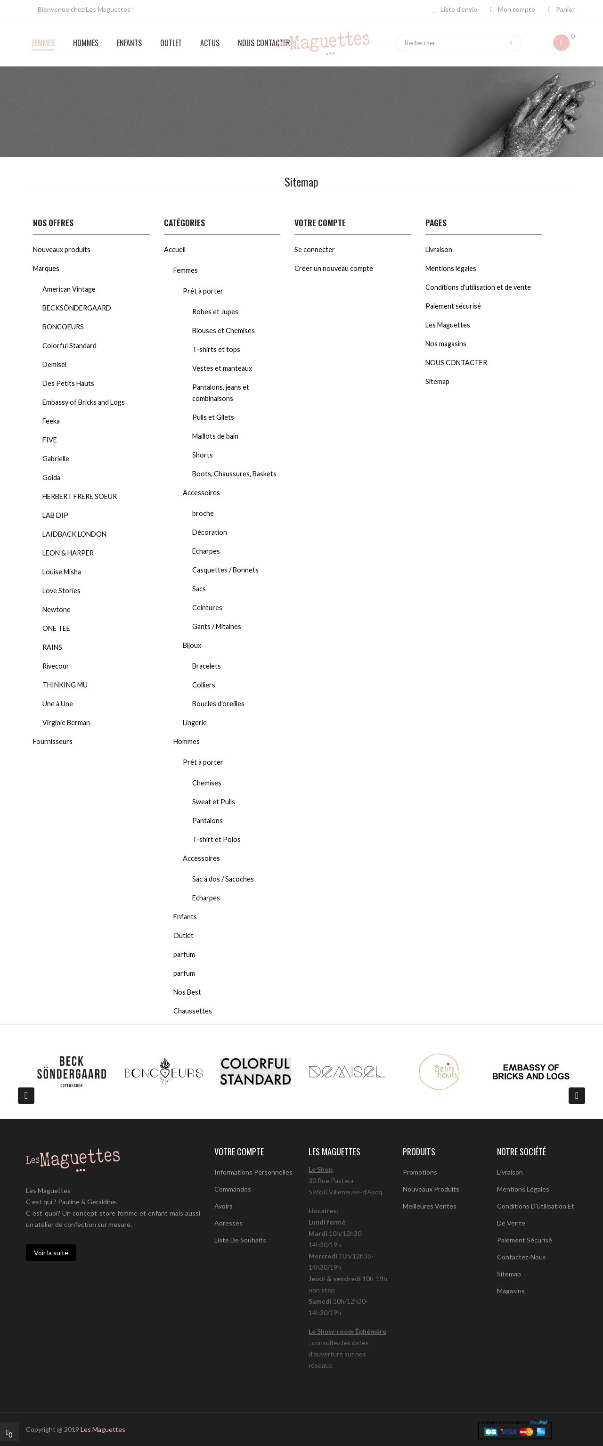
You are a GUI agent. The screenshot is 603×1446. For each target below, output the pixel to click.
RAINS (52, 647)
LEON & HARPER (68, 553)
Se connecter (314, 249)
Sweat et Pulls (213, 802)
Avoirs (223, 1206)
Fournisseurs (53, 741)
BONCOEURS (63, 327)
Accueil (175, 249)
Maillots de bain (215, 436)
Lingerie (195, 723)
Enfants (185, 917)
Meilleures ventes (429, 1206)
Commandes (232, 1189)
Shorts (202, 455)
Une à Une (57, 704)
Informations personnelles (253, 1172)
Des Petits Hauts (68, 383)
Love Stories (61, 591)
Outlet (183, 935)
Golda (51, 478)
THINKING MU (65, 685)
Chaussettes (192, 1011)
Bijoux (192, 645)
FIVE (49, 440)
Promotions (420, 1172)
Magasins (511, 1291)
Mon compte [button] (512, 9)
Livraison (438, 249)
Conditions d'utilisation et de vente (478, 287)
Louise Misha (61, 572)
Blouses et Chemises (223, 331)
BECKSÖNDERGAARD (76, 308)
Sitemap (437, 381)
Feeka (51, 421)
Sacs (199, 589)
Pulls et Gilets (213, 417)
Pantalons (207, 821)
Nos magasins (445, 344)
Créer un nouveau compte (333, 268)
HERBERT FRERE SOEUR (79, 496)
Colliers (203, 685)
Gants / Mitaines (216, 626)
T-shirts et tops (216, 349)
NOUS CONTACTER (456, 363)
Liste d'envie (455, 9)
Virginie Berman (66, 723)
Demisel (54, 364)
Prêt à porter (203, 291)
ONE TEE (56, 628)
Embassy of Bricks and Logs (83, 402)
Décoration (209, 532)
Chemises (206, 783)
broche (203, 513)
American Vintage (69, 289)
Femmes (185, 270)
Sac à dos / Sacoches (223, 879)
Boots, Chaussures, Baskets (234, 474)
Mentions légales (450, 268)
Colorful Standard (69, 346)
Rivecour (55, 666)
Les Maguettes (447, 325)
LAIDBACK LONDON (74, 534)
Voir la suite (51, 1253)
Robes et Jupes (215, 312)
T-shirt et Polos (216, 839)
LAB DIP (55, 515)
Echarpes (206, 551)
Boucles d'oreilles (218, 704)
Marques (46, 268)
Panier (561, 9)
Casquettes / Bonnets (225, 570)
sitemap (509, 1274)
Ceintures (207, 608)
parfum (184, 954)
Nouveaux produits (61, 249)
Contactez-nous (521, 1257)
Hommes (186, 741)
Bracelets (206, 666)
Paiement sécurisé (453, 306)
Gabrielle (55, 459)
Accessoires (201, 493)
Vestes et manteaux (222, 368)
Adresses (228, 1223)
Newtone (56, 609)
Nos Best (187, 992)
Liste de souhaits (240, 1240)
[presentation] (26, 1095)
